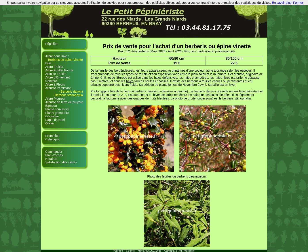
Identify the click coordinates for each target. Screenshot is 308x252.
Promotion (52, 135)
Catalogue (52, 139)
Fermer (298, 2)
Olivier (49, 123)
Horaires (51, 158)
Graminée (52, 116)
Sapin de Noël (55, 120)
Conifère (51, 81)
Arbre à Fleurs (55, 84)
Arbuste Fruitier (56, 74)
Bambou (51, 105)
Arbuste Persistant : (58, 88)
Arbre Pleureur (55, 98)
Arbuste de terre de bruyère (64, 102)
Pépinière (51, 44)
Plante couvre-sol (57, 109)
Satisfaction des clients (61, 162)
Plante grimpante (57, 113)
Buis (48, 63)
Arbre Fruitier (54, 67)
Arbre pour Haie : (57, 56)
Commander (53, 151)
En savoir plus (281, 2)
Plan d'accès (54, 155)
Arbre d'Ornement (57, 77)
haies (129, 81)
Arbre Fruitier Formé (59, 70)
